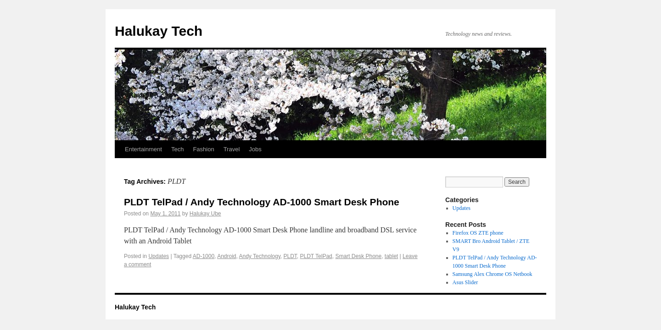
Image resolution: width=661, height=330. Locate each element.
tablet (391, 256)
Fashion (203, 149)
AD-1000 (203, 256)
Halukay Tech (158, 30)
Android (226, 256)
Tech (177, 149)
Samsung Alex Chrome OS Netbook (492, 274)
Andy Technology (259, 256)
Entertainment (143, 149)
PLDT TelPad (316, 256)
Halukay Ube (205, 213)
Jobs (255, 149)
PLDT (290, 256)
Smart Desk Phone (358, 256)
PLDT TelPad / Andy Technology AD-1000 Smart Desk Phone (261, 202)
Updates (158, 256)
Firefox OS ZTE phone (478, 233)
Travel (232, 149)
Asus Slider (465, 282)
